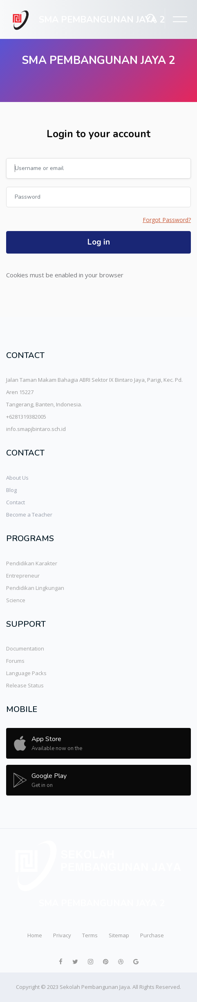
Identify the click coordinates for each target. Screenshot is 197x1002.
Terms (90, 935)
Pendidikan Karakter (31, 563)
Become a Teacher (29, 514)
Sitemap (119, 935)
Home (34, 935)
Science (15, 600)
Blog (11, 490)
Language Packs (26, 673)
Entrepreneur (23, 575)
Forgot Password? (167, 220)
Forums (15, 660)
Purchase (152, 935)
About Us (17, 477)
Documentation (25, 648)
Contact (15, 502)
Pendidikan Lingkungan (35, 588)
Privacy (62, 935)
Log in (98, 242)
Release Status (25, 685)
